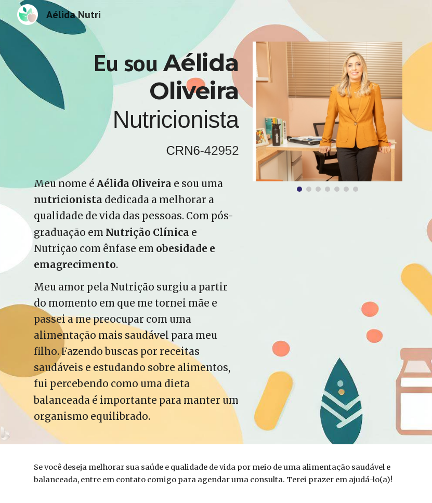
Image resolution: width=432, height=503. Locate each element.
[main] (136, 105)
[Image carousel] (327, 117)
